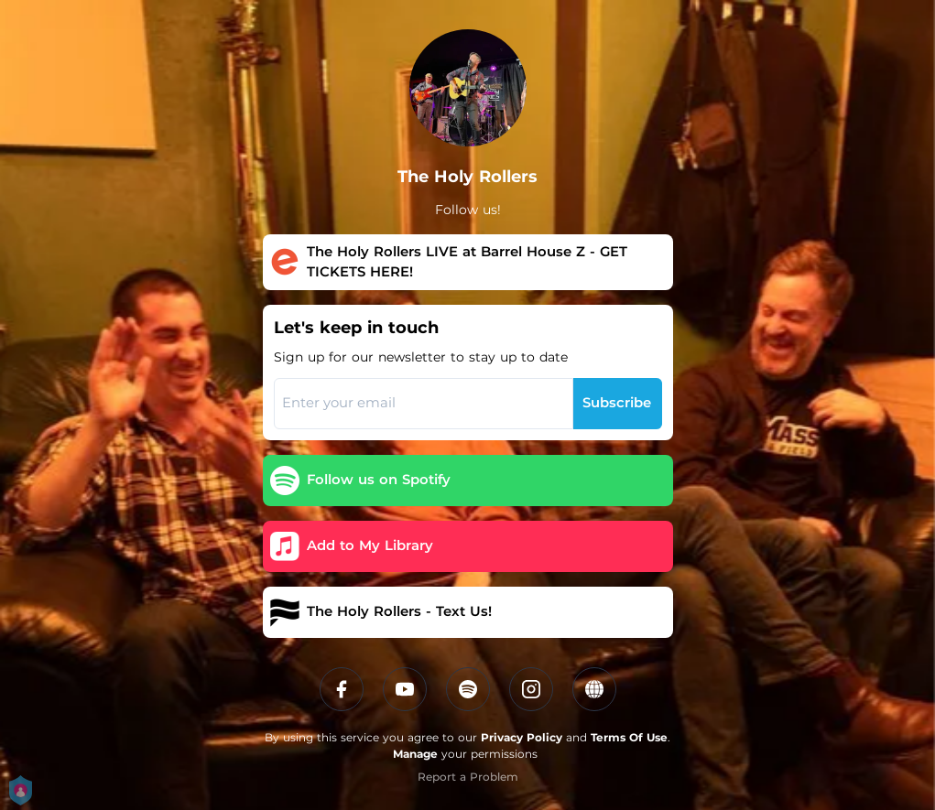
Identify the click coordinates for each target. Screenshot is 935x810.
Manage (415, 754)
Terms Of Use (629, 737)
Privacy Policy (521, 737)
